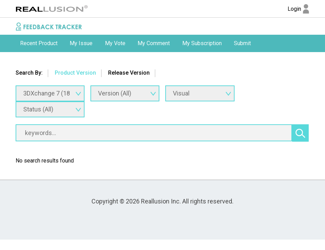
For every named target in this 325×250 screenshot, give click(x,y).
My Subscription (202, 43)
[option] (39, 43)
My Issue (81, 43)
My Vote (115, 43)
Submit (242, 43)
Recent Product (39, 43)
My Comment (154, 43)
